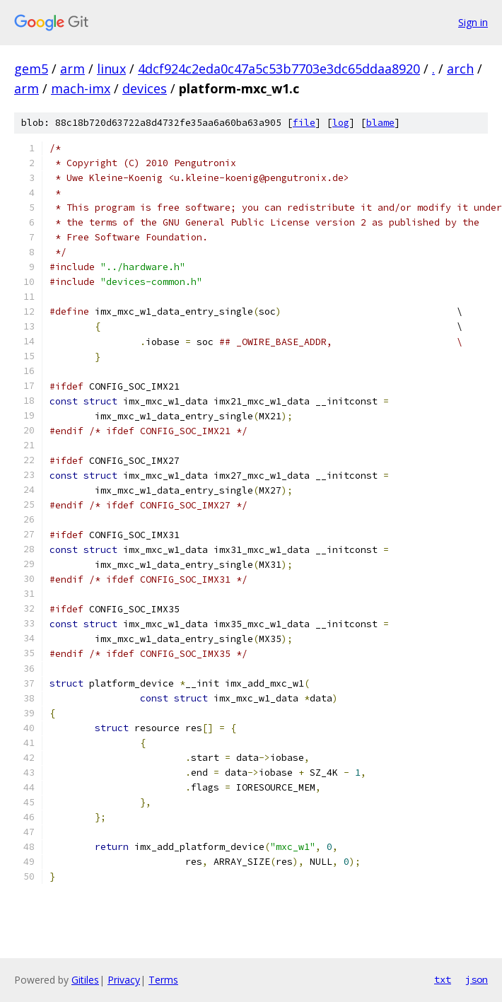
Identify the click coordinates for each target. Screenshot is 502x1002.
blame (380, 123)
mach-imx (80, 88)
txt (442, 979)
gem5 (31, 68)
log (340, 123)
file (304, 123)
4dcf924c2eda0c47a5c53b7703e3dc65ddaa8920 (279, 68)
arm (72, 68)
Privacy (123, 979)
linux (111, 68)
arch (460, 68)
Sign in (473, 22)
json (476, 979)
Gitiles (85, 979)
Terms (163, 979)
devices (144, 88)
